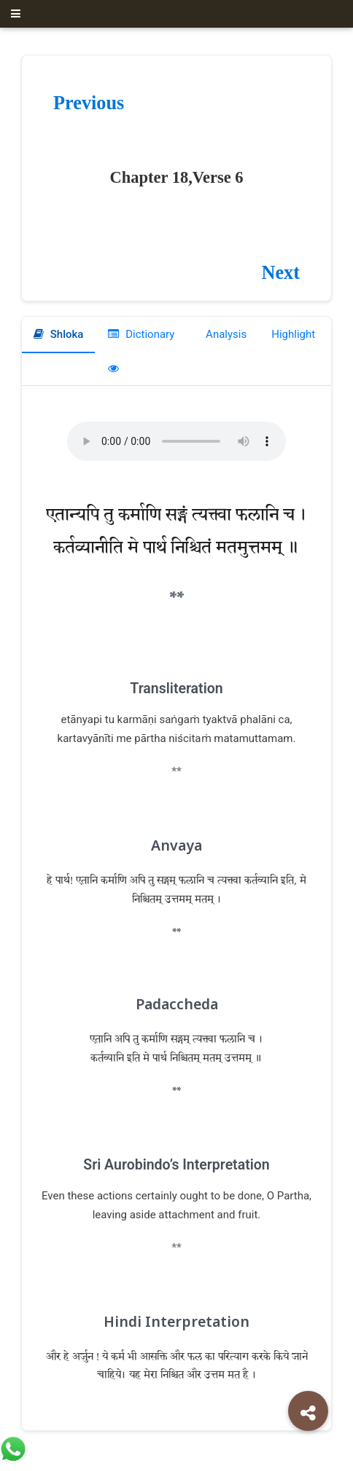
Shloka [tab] (58, 334)
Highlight (293, 334)
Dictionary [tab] (141, 334)
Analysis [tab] (225, 334)
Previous (88, 103)
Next (280, 272)
